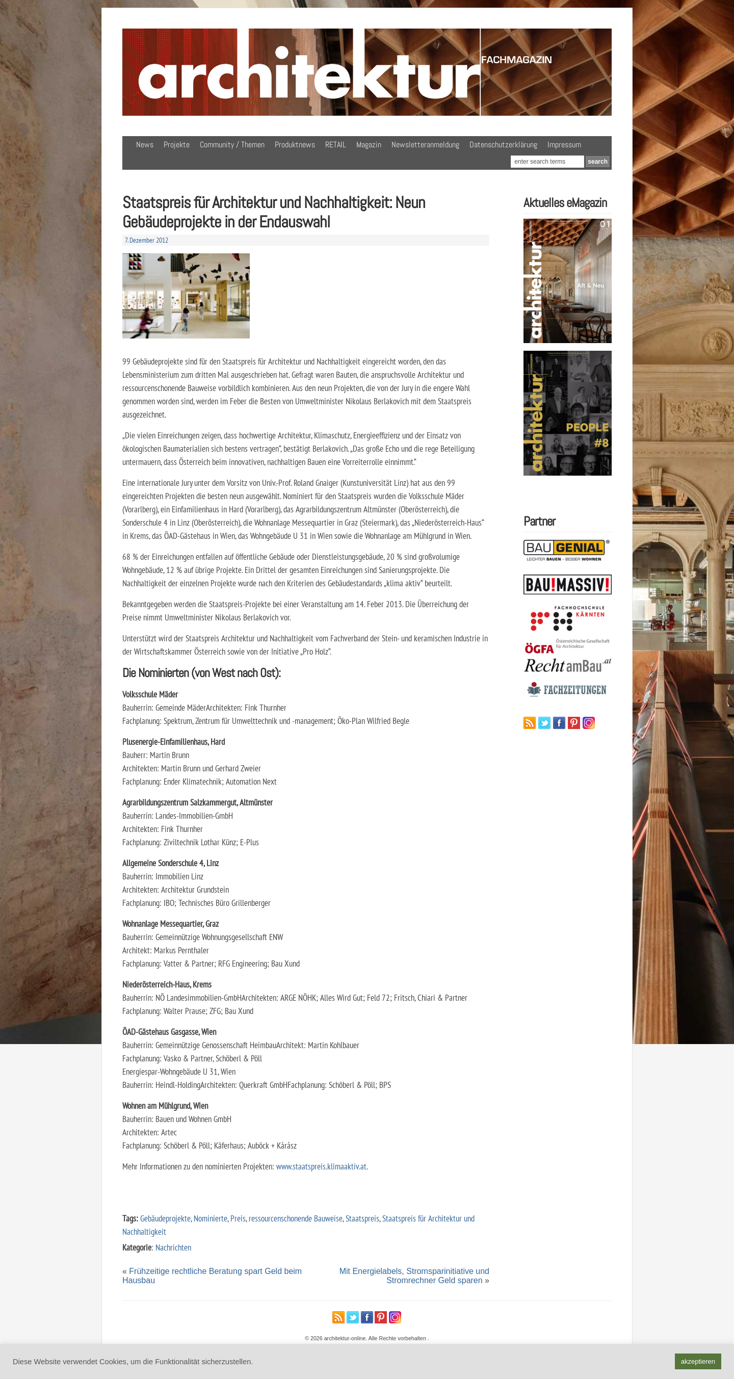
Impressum (564, 144)
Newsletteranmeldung (425, 144)
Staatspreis (362, 1218)
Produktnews (295, 144)
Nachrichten (173, 1247)
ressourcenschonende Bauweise (296, 1218)
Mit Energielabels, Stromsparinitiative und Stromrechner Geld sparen (414, 1276)
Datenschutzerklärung (503, 144)
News (144, 144)
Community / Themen (232, 144)
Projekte (177, 144)
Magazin (368, 144)
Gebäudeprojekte (165, 1218)
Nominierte (210, 1218)
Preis (238, 1218)
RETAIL (335, 144)
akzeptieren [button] (698, 1361)
